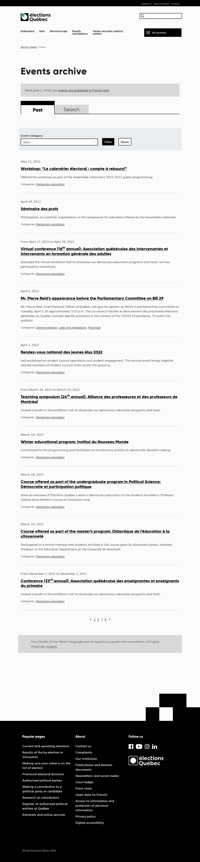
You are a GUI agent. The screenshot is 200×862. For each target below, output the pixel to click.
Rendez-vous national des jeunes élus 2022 (61, 352)
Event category (32, 135)
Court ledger (84, 782)
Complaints (83, 752)
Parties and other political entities (108, 32)
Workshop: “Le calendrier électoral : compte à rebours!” (74, 168)
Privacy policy (85, 816)
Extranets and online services (43, 814)
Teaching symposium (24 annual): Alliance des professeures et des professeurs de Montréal (99, 399)
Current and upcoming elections (45, 746)
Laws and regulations (73, 327)
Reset (125, 141)
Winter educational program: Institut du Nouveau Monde (75, 441)
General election (46, 327)
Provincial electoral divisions (43, 774)
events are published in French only (83, 90)
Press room (83, 788)
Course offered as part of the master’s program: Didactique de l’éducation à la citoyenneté (95, 534)
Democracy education (50, 184)
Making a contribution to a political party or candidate (42, 788)
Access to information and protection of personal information (94, 805)
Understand (27, 31)
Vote (42, 31)
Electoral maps (58, 31)
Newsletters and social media (97, 775)
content (51, 646)
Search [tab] (71, 109)
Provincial (94, 327)
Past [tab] (38, 110)
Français (175, 3)
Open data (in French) (91, 794)
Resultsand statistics (80, 32)
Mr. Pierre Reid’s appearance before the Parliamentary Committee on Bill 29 (92, 298)
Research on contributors (40, 797)
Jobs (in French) (161, 3)
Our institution (86, 758)
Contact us (146, 3)
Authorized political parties (42, 780)
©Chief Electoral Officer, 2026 (39, 850)
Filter (108, 141)
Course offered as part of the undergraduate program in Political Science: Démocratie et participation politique (91, 484)
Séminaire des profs (39, 208)
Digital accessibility (89, 822)
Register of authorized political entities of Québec (45, 805)
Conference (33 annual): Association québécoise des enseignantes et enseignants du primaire (100, 583)
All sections (159, 32)
